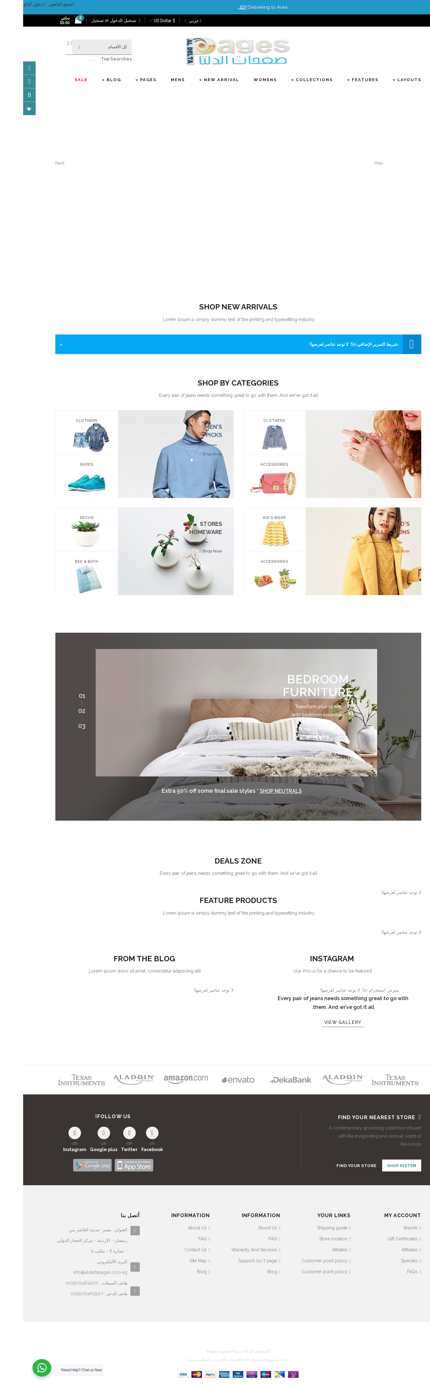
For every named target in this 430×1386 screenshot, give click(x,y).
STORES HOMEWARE (182, 528)
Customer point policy (301, 1259)
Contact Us (172, 1248)
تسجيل (74, 20)
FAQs (389, 1270)
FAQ (249, 1237)
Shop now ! (295, 740)
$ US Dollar (139, 20)
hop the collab (297, 188)
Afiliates (316, 1248)
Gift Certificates (379, 1237)
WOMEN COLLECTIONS (366, 430)
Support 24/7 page (234, 1259)
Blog (249, 1270)
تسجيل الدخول (102, 20)
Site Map (175, 1259)
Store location (310, 1237)
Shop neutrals (258, 791)
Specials (386, 1259)
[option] (213, 712)
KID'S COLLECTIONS (366, 528)
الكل (219, 7)
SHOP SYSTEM (378, 1165)
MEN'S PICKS (190, 430)
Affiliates (386, 1248)
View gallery (319, 1022)
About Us (244, 1226)
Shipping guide (309, 1226)
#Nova (286, 970)
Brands (388, 1226)
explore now (348, 188)
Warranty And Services (231, 1248)
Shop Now (376, 454)
